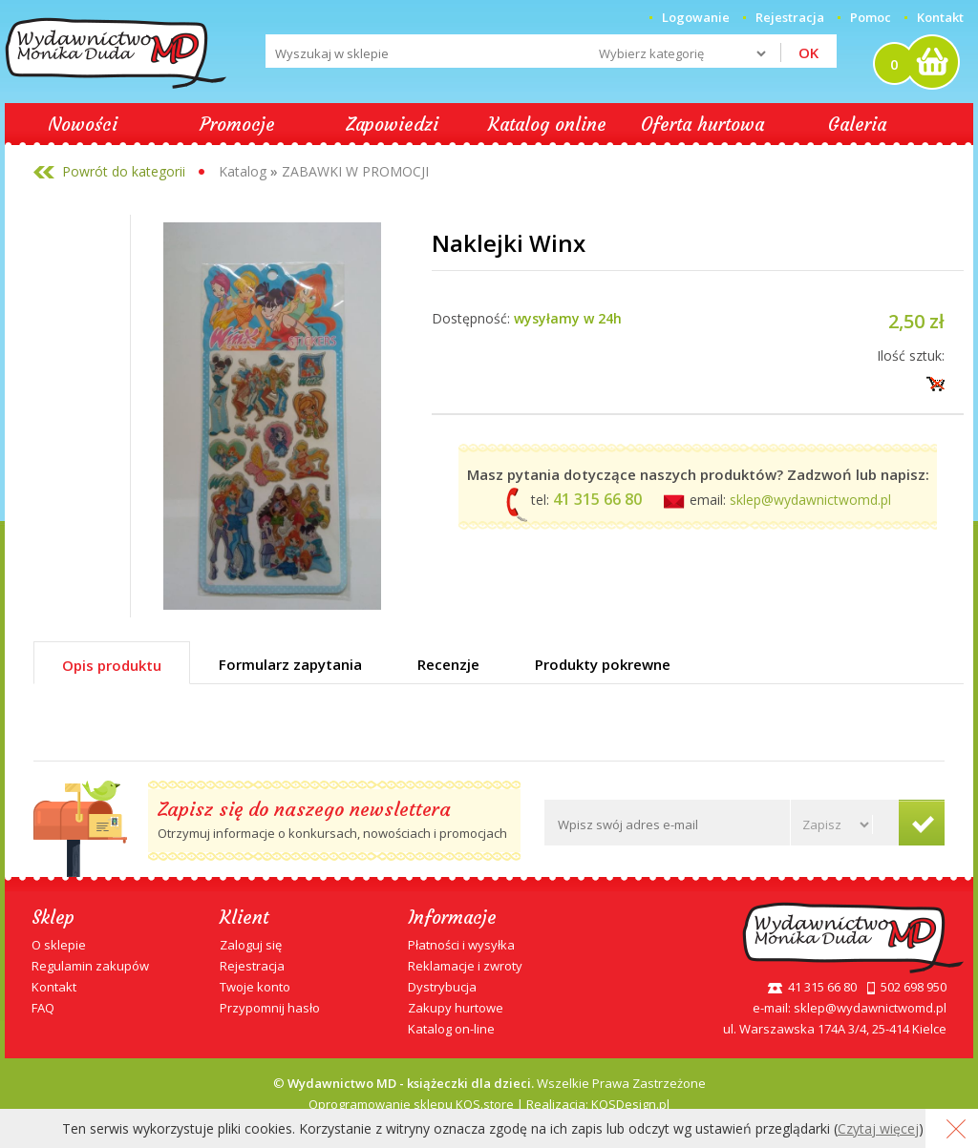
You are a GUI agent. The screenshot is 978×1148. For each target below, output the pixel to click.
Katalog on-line (451, 1028)
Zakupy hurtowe (455, 1007)
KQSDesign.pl (630, 1104)
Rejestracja (252, 965)
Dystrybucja (442, 986)
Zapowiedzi (392, 124)
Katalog (242, 171)
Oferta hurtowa (702, 124)
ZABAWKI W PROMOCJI (355, 171)
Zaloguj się (251, 944)
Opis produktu (111, 665)
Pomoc (870, 17)
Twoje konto (255, 986)
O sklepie (59, 944)
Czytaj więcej (878, 1128)
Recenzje (448, 664)
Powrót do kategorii (123, 171)
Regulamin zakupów (90, 965)
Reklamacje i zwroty (465, 965)
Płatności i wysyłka (461, 944)
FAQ (43, 1007)
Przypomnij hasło (270, 1007)
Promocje (237, 124)
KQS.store (485, 1104)
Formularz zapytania (290, 664)
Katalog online (547, 124)
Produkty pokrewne (602, 664)
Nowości (82, 124)
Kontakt (940, 17)
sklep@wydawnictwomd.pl (810, 500)
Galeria (857, 124)
